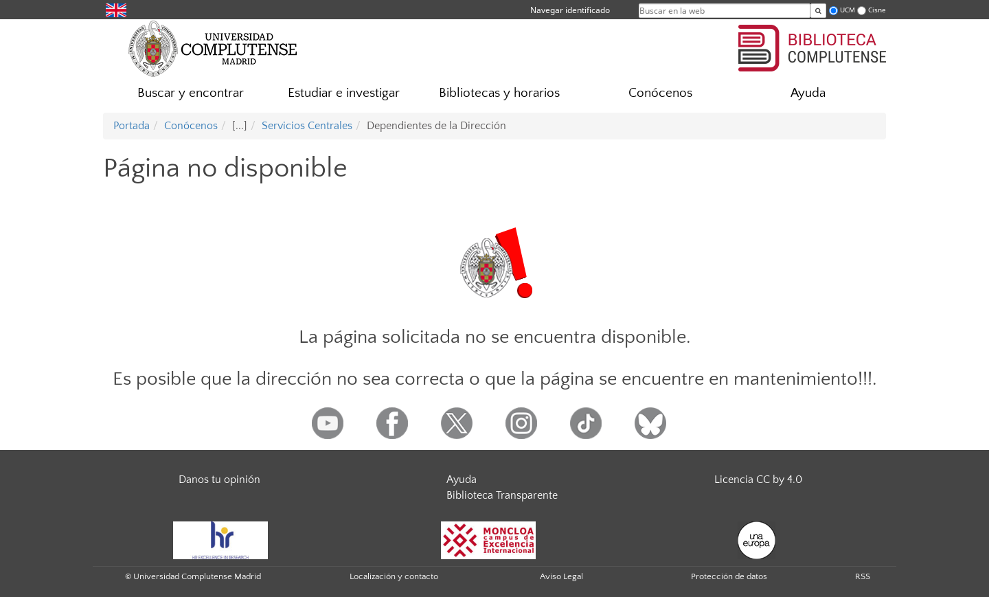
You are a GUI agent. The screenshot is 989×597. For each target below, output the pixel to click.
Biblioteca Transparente (502, 495)
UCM (847, 9)
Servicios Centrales (307, 126)
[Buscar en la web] (818, 10)
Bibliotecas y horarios (499, 93)
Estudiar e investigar (344, 93)
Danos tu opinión (219, 479)
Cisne (877, 9)
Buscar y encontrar (190, 93)
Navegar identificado (570, 10)
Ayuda (808, 93)
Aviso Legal (561, 576)
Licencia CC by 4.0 (758, 479)
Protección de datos (729, 576)
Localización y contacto (394, 576)
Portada (131, 126)
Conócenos (660, 93)
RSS (862, 576)
